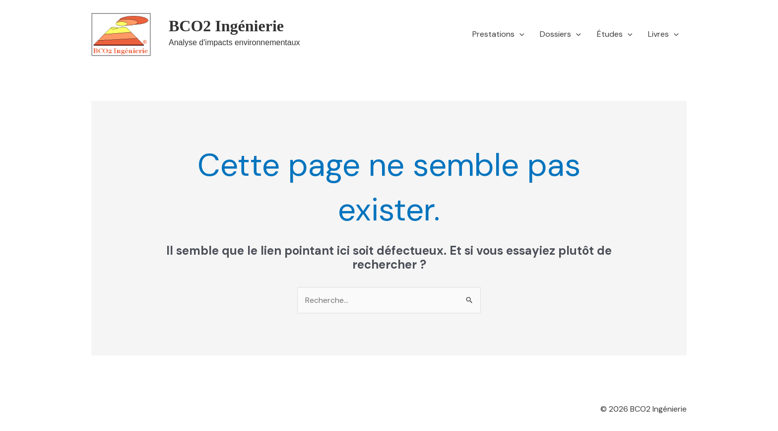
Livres (663, 34)
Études (615, 34)
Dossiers (560, 34)
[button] (519, 34)
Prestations (498, 34)
